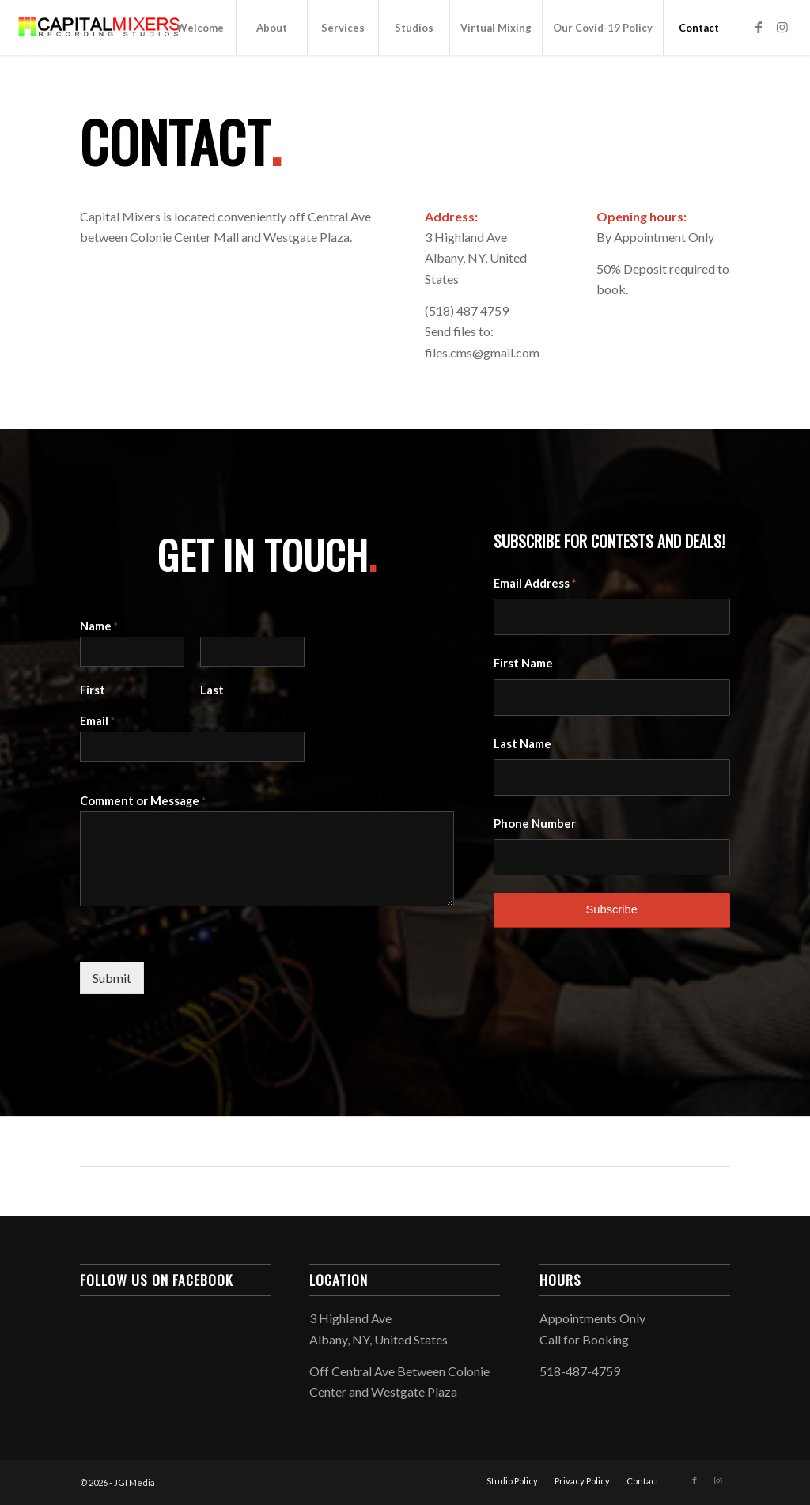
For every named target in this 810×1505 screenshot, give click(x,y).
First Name (523, 663)
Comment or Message (143, 800)
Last (212, 690)
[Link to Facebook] (758, 27)
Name (99, 625)
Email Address (535, 583)
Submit (112, 977)
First (92, 690)
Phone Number (535, 823)
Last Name (522, 743)
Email (97, 720)
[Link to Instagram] (782, 27)
